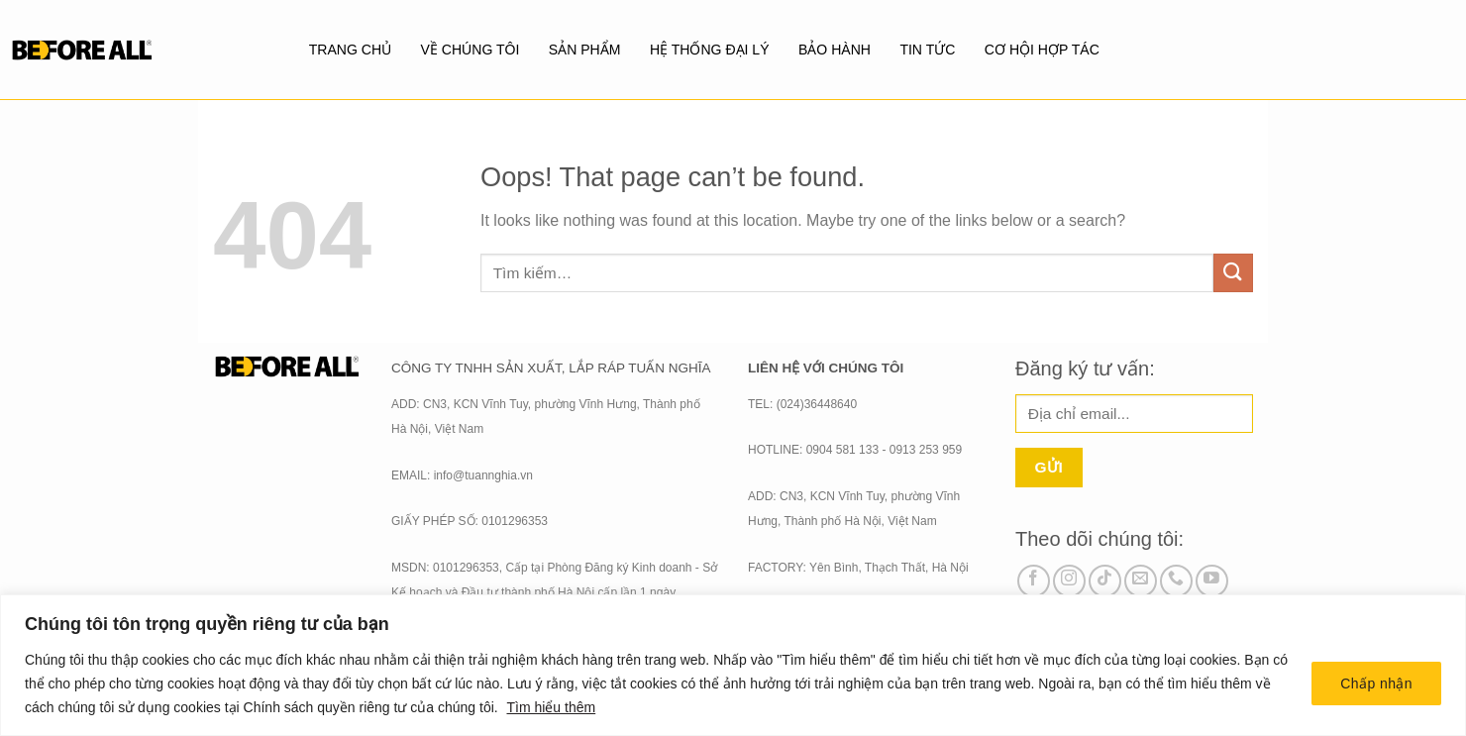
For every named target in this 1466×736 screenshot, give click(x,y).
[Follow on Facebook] (1033, 581)
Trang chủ (349, 49)
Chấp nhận (1376, 683)
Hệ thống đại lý (709, 49)
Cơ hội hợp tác (1043, 49)
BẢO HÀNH (834, 49)
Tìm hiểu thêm (550, 707)
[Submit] (1233, 273)
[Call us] (1176, 581)
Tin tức (928, 49)
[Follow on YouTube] (1212, 581)
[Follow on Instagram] (1069, 581)
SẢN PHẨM (584, 49)
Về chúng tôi (469, 49)
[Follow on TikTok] (1105, 581)
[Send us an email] (1140, 581)
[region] (733, 665)
